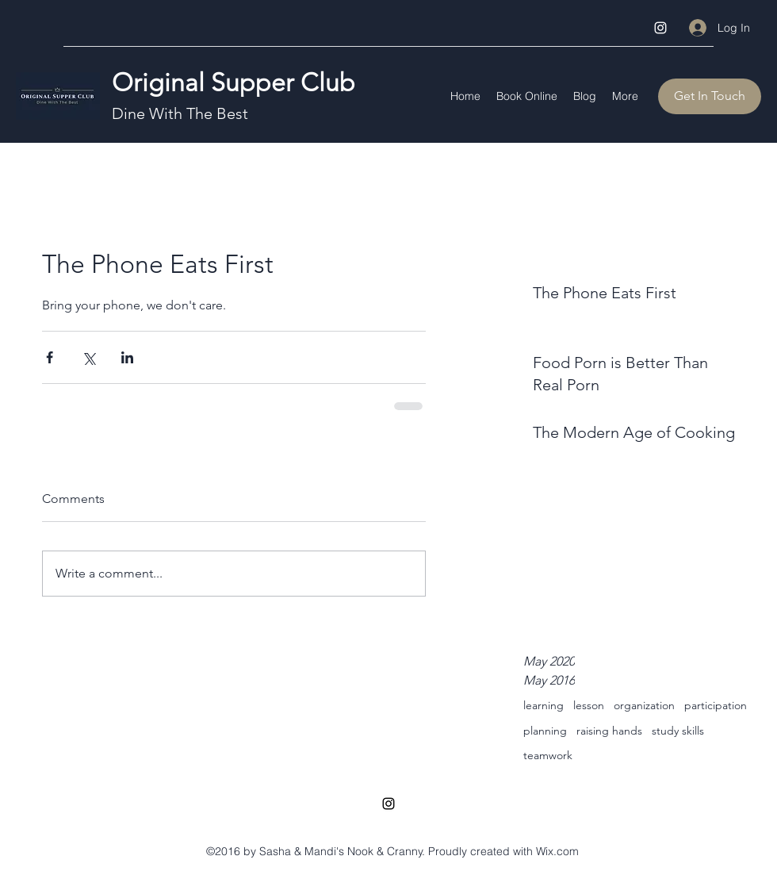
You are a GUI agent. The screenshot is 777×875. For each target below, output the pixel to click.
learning (543, 705)
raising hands (609, 730)
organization (644, 705)
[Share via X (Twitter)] (88, 357)
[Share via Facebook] (49, 357)
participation (715, 705)
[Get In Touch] (709, 96)
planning (545, 730)
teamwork (547, 755)
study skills (678, 730)
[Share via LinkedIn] (127, 357)
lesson (588, 705)
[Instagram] (660, 28)
